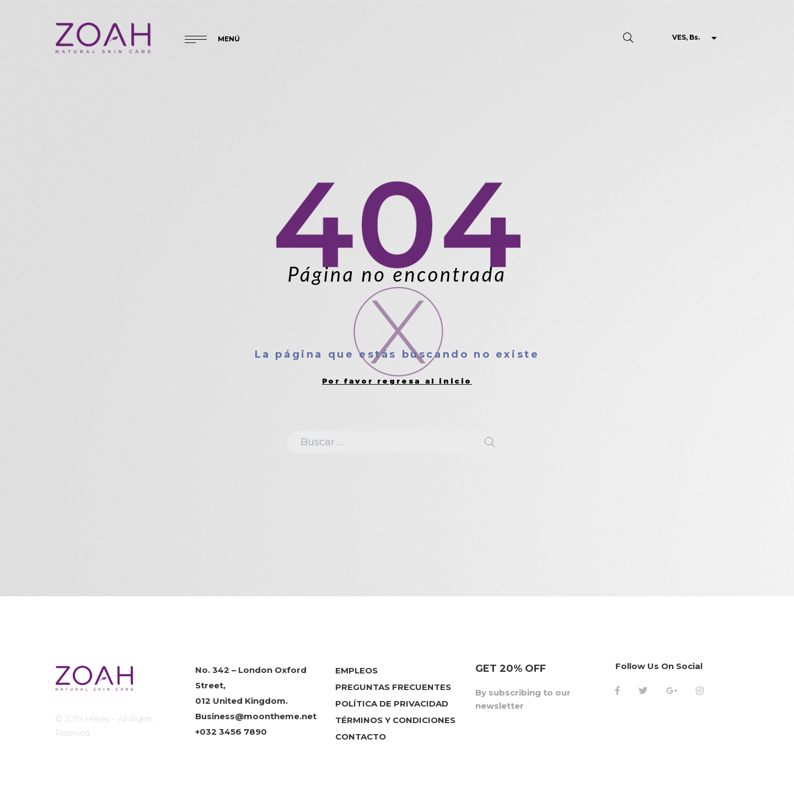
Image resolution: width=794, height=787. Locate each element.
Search (490, 442)
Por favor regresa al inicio (397, 380)
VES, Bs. (686, 37)
